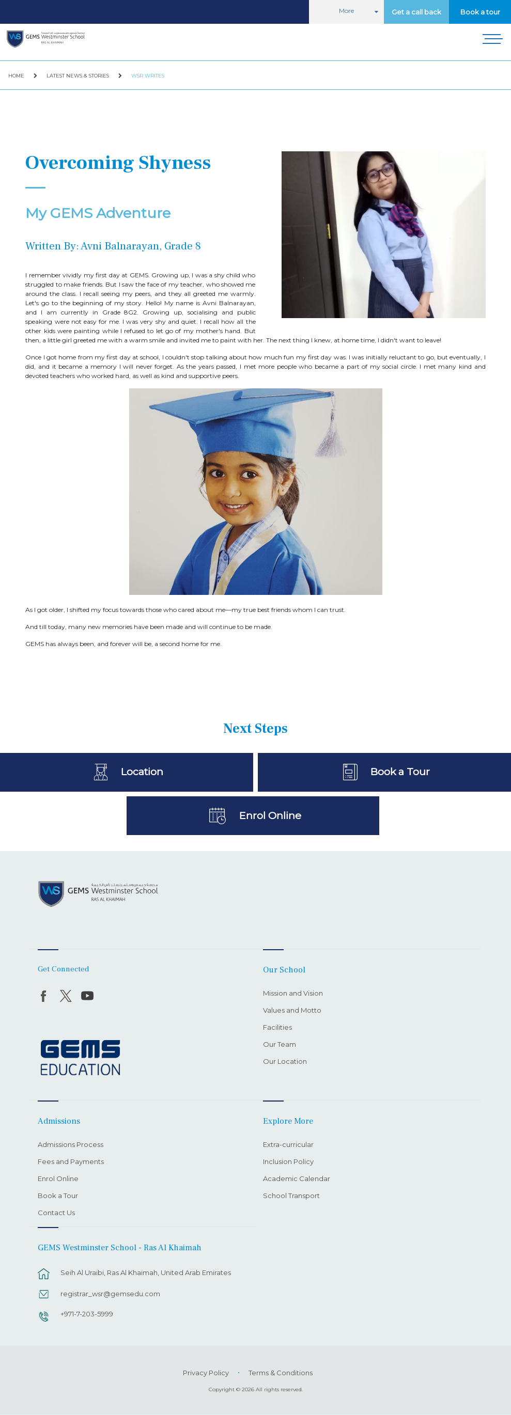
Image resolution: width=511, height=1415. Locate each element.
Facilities (277, 1027)
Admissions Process (70, 1145)
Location (141, 771)
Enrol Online (270, 815)
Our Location (285, 1061)
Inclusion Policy (288, 1162)
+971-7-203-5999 (86, 1314)
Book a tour (480, 12)
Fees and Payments (71, 1162)
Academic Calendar (296, 1179)
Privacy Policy (206, 1373)
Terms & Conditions (281, 1373)
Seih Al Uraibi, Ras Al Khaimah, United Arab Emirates (145, 1272)
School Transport (291, 1196)
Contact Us (56, 1213)
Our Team (279, 1044)
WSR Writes (147, 75)
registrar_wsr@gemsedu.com (110, 1294)
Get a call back (416, 12)
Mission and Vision (293, 993)
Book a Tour (400, 771)
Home (16, 75)
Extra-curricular (288, 1145)
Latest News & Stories (78, 75)
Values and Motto (292, 1010)
